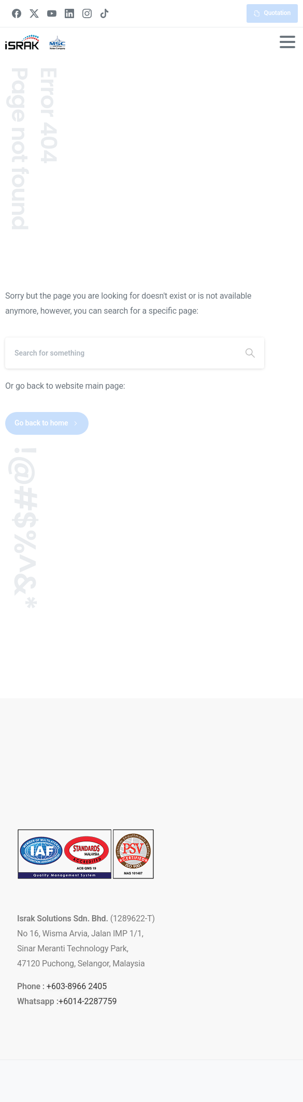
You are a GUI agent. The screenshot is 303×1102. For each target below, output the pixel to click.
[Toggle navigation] (287, 42)
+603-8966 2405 (77, 986)
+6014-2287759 (88, 1001)
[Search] (120, 353)
